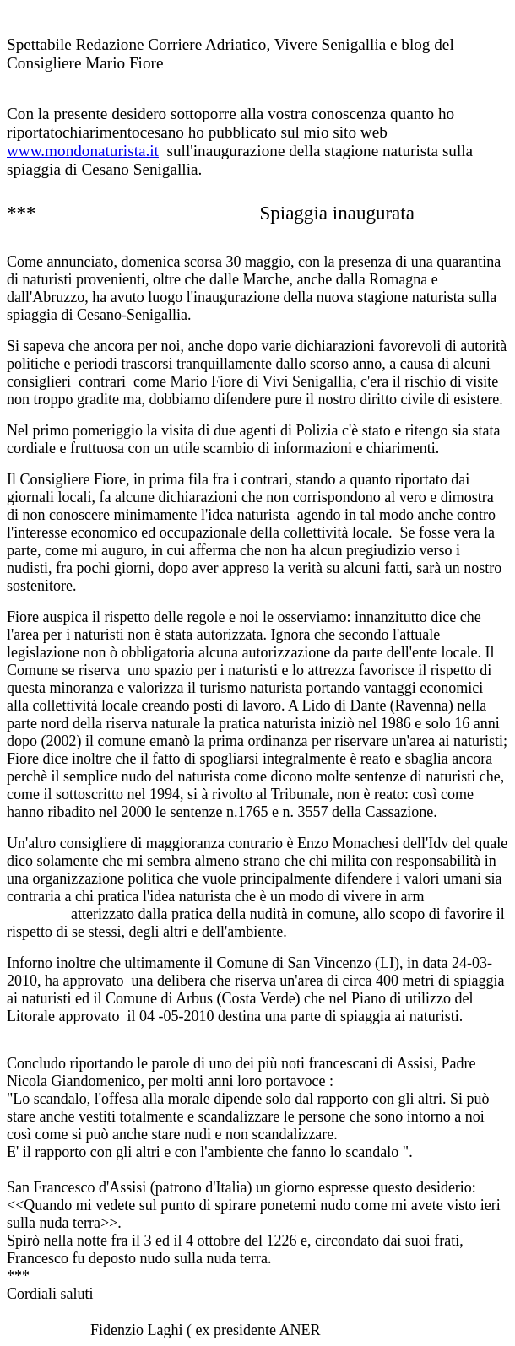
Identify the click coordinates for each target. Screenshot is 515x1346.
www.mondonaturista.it (83, 150)
